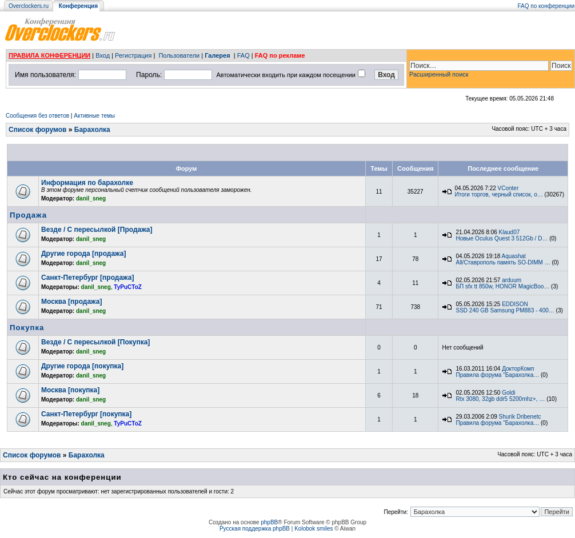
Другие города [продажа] (83, 254)
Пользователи (178, 55)
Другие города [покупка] (82, 366)
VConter (508, 188)
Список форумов (37, 130)
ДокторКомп (518, 369)
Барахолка (92, 130)
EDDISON (515, 304)
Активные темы (94, 116)
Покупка (27, 327)
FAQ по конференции (546, 6)
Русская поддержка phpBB (254, 528)
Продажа (28, 215)
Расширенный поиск (439, 74)
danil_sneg (91, 198)
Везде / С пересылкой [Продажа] (97, 230)
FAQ (243, 55)
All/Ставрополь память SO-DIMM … (503, 262)
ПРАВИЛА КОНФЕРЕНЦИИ (49, 55)
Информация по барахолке (87, 183)
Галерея (217, 55)
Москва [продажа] (71, 302)
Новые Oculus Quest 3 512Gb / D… (502, 238)
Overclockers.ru (29, 6)
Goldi (508, 393)
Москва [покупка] (70, 390)
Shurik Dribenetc (520, 416)
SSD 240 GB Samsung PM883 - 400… (505, 310)
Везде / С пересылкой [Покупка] (95, 342)
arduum (511, 280)
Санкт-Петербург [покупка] (86, 414)
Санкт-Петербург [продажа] (87, 278)
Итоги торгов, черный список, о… (498, 194)
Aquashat (514, 256)
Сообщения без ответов (37, 116)
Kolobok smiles (313, 528)
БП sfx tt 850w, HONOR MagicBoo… (502, 286)
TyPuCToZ (128, 287)
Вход (102, 55)
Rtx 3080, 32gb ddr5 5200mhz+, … (500, 399)
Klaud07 (509, 232)
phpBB (269, 522)
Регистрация (133, 55)
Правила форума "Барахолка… (497, 375)
